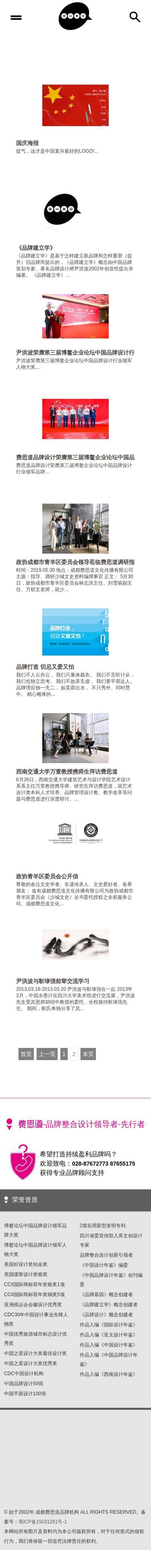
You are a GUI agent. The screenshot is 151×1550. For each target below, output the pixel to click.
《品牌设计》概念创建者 (106, 1315)
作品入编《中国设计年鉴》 (109, 1345)
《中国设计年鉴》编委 (104, 1265)
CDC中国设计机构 (23, 1373)
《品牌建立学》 (36, 248)
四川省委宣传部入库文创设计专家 (111, 1240)
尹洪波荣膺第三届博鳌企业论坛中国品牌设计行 (75, 352)
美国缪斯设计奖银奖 (26, 1274)
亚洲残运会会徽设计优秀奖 (33, 1304)
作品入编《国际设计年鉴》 (109, 1325)
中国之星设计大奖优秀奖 (30, 1363)
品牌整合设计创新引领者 (106, 1255)
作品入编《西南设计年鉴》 (109, 1374)
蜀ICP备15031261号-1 (43, 1522)
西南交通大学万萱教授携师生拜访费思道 (67, 771)
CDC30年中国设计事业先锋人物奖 (36, 1319)
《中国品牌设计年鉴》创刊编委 (111, 1279)
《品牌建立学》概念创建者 (109, 1304)
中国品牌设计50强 (23, 1383)
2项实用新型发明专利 (103, 1225)
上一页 (47, 1054)
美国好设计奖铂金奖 (26, 1264)
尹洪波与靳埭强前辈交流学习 (52, 981)
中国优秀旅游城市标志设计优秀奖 (35, 1338)
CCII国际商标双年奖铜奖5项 (34, 1294)
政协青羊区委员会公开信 (47, 876)
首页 (26, 1054)
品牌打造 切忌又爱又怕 (45, 667)
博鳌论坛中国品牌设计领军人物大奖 (35, 1249)
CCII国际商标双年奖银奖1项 (34, 1284)
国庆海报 (27, 143)
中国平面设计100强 (25, 1393)
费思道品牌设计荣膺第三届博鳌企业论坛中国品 (75, 457)
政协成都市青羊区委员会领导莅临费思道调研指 (75, 562)
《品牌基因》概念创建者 (106, 1294)
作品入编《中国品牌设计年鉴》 (109, 1359)
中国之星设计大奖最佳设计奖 (35, 1353)
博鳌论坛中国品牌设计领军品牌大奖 (35, 1230)
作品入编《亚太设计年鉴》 (109, 1335)
